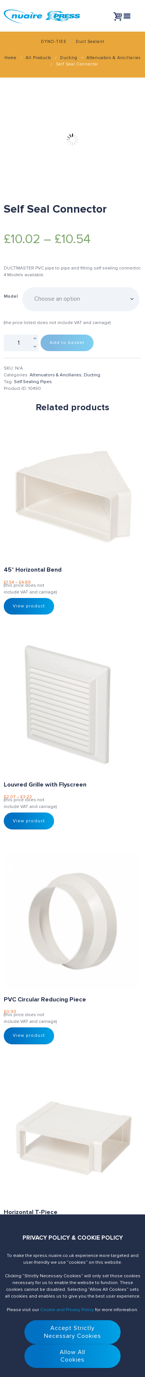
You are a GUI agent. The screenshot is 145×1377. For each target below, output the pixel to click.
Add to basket (67, 342)
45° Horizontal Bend (33, 570)
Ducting (68, 57)
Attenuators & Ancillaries (113, 57)
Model (11, 296)
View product (29, 606)
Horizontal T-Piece (30, 1212)
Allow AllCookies (72, 1356)
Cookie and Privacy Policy (67, 1310)
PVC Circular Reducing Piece (45, 999)
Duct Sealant (90, 41)
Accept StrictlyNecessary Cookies (72, 1332)
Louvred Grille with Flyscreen (45, 784)
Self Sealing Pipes (33, 382)
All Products (38, 57)
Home (11, 57)
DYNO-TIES (53, 41)
